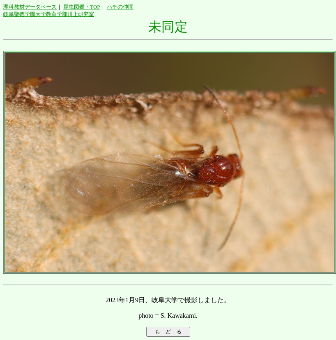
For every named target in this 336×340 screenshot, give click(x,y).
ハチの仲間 (120, 7)
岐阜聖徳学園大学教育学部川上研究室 (48, 14)
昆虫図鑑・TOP (81, 7)
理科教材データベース (30, 7)
